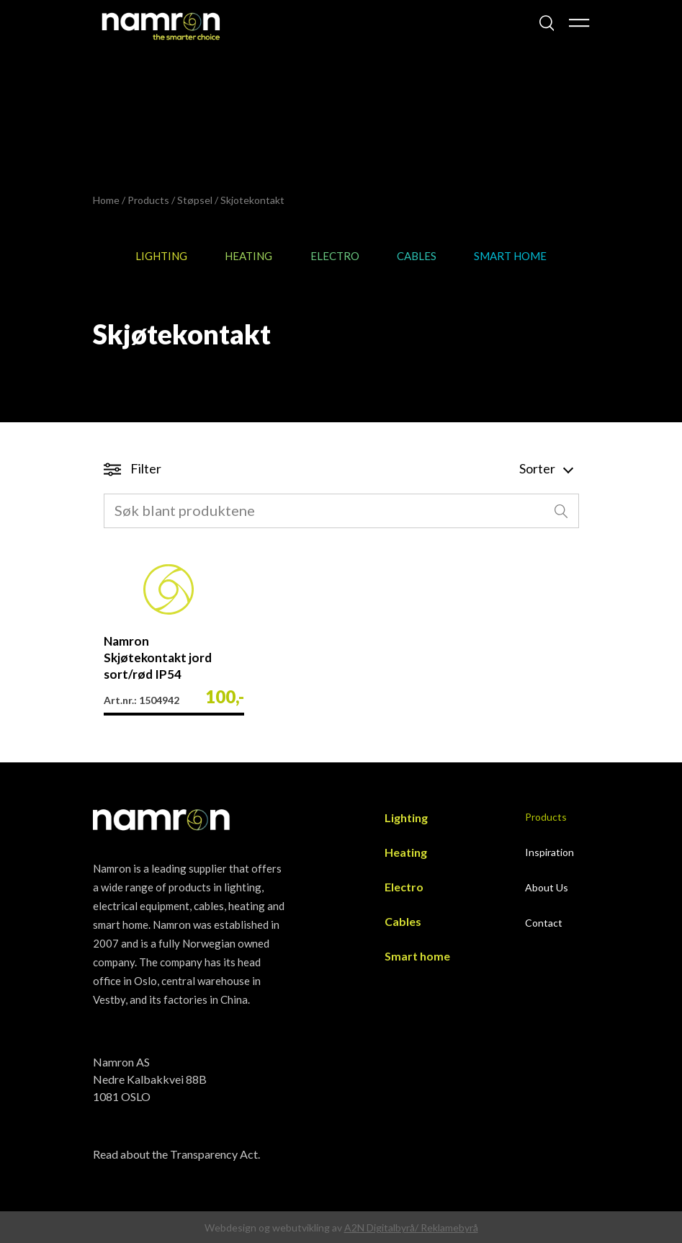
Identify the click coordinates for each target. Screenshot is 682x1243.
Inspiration (549, 852)
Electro (334, 255)
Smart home (510, 255)
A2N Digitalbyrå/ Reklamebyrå (411, 1227)
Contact (543, 923)
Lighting (161, 255)
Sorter (545, 468)
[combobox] (341, 511)
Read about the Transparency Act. (176, 1154)
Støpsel (194, 200)
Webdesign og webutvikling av (274, 1227)
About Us (546, 887)
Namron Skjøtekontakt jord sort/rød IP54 (158, 657)
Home (106, 200)
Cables (416, 255)
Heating (248, 255)
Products (148, 200)
